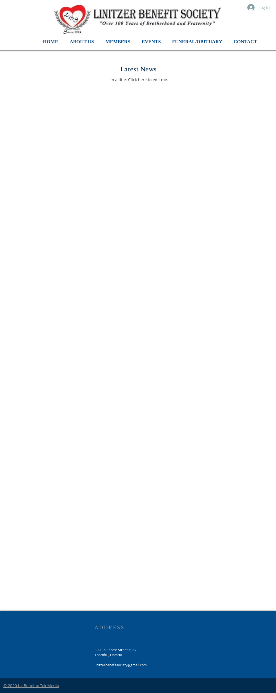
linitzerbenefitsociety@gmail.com (121, 665)
